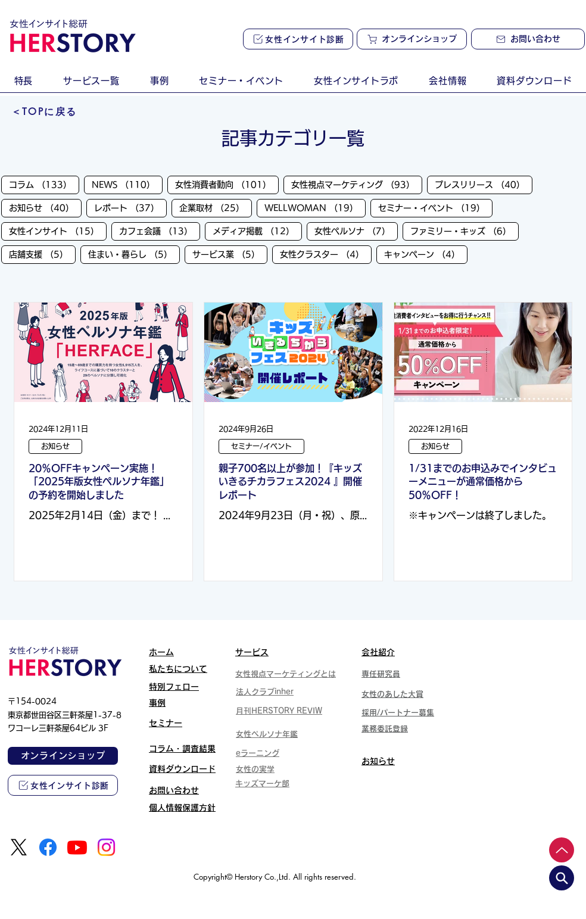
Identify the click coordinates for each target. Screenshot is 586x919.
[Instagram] (106, 847)
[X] (18, 847)
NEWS (127, 184)
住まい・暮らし (134, 253)
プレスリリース (483, 184)
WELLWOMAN (315, 207)
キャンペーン (425, 253)
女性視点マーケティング (356, 184)
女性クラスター (326, 253)
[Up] (561, 849)
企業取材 (215, 207)
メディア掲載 (257, 230)
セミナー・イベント (435, 207)
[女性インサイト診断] (298, 39)
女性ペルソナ (356, 230)
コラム (44, 184)
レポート (130, 207)
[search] (561, 877)
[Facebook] (48, 847)
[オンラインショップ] (412, 39)
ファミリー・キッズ (464, 230)
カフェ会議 (159, 230)
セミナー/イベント (261, 446)
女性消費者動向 (227, 184)
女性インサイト (58, 230)
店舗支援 (42, 253)
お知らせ (45, 207)
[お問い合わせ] (528, 39)
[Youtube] (77, 847)
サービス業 (229, 253)
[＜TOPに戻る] (44, 112)
